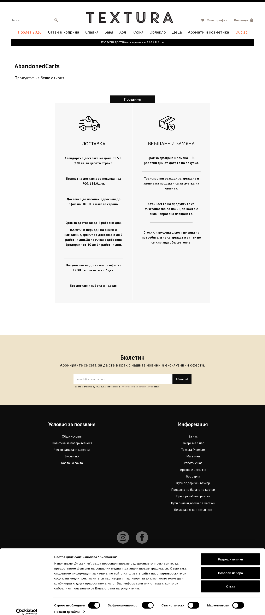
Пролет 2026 (30, 32)
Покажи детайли (67, 607)
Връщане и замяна (193, 469)
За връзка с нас (193, 443)
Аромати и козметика (208, 32)
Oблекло (157, 32)
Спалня (91, 32)
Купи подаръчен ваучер (193, 483)
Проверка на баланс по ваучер (193, 489)
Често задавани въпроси (72, 449)
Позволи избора (230, 568)
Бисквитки (72, 456)
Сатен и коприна (63, 32)
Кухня (137, 32)
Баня (109, 32)
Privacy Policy (127, 386)
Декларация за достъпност (193, 510)
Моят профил (217, 20)
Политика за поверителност (72, 443)
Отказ (230, 581)
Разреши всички (230, 554)
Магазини (193, 456)
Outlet (241, 32)
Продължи (132, 99)
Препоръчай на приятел (193, 496)
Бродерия (193, 476)
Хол (122, 32)
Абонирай (182, 379)
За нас (193, 436)
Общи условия (72, 436)
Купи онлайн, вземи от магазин (193, 503)
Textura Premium (193, 449)
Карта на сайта (72, 463)
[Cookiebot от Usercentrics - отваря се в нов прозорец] (27, 607)
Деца (177, 32)
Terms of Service (145, 386)
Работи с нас (193, 463)
